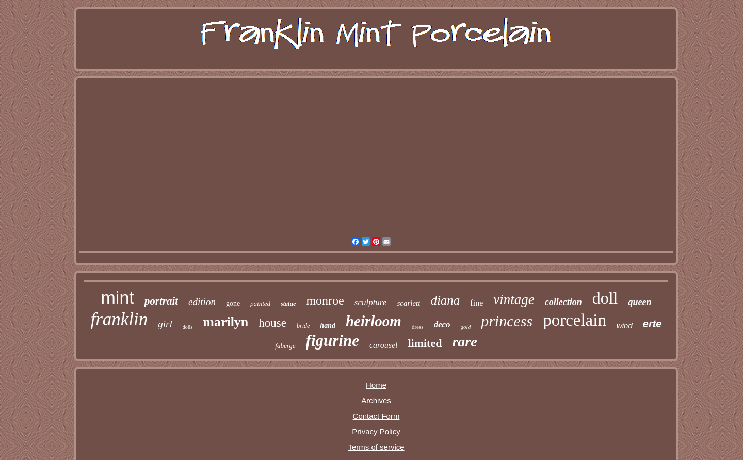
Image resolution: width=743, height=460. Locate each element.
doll (605, 298)
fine (476, 302)
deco (442, 324)
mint (117, 297)
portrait (161, 301)
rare (464, 342)
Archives (376, 400)
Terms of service (376, 446)
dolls (187, 327)
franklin (119, 319)
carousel (383, 345)
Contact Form (376, 415)
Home (376, 384)
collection (563, 302)
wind (625, 325)
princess (506, 320)
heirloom (373, 321)
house (272, 322)
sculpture (370, 302)
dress (418, 327)
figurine (332, 340)
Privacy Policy (376, 431)
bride (303, 325)
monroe (325, 300)
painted (260, 303)
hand (327, 325)
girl (165, 324)
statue (288, 303)
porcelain (574, 320)
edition (202, 301)
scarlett (408, 303)
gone (233, 303)
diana (445, 300)
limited (425, 343)
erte (652, 323)
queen (639, 302)
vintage (513, 299)
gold (466, 327)
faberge (285, 346)
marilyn (225, 321)
